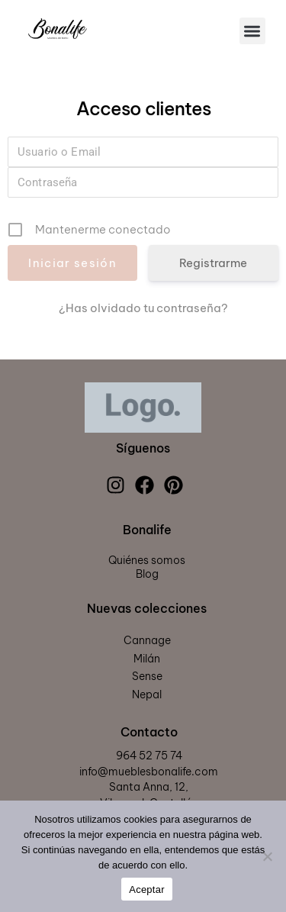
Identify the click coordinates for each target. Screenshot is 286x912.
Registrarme (213, 263)
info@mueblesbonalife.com (148, 771)
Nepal (147, 694)
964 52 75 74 (149, 755)
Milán (146, 658)
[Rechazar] (267, 856)
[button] (252, 31)
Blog (147, 574)
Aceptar (147, 889)
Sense (147, 676)
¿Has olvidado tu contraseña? (143, 308)
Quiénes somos (146, 560)
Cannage (147, 640)
